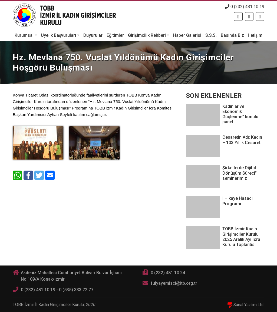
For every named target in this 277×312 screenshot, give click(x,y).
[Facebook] (238, 16)
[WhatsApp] (17, 175)
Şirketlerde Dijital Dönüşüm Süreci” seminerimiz (239, 173)
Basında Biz (232, 35)
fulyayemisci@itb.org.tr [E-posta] (174, 283)
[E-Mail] (50, 175)
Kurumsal (24, 35)
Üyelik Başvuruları (58, 35)
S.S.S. (211, 35)
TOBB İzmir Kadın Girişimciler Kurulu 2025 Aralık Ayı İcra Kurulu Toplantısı (241, 236)
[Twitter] (249, 16)
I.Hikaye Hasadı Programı (237, 201)
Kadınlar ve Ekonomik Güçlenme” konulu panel (240, 114)
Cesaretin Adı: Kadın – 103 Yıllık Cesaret (242, 140)
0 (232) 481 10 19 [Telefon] (244, 6)
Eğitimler (115, 35)
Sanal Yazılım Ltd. (245, 304)
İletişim (255, 35)
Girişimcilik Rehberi (147, 35)
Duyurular (93, 35)
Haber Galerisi (187, 35)
